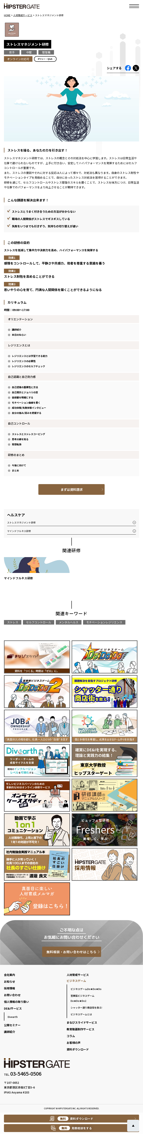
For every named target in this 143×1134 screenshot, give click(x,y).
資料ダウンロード (78, 1049)
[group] (37, 570)
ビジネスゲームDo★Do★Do (86, 989)
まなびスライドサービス (82, 1022)
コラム (71, 1036)
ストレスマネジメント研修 (21, 522)
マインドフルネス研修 (19, 531)
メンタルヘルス (68, 622)
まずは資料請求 (72, 489)
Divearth (13, 1016)
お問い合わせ (12, 995)
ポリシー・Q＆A (45, 58)
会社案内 (9, 975)
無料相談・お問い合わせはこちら (71, 951)
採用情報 (9, 988)
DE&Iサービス (13, 1008)
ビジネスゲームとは (81, 1014)
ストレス (12, 622)
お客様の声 (73, 1043)
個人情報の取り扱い (16, 1002)
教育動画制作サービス (80, 1029)
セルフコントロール (38, 622)
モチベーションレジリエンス (104, 622)
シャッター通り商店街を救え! (86, 1007)
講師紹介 (9, 1032)
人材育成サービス (78, 975)
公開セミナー (12, 1025)
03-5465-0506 (26, 1073)
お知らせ (9, 981)
